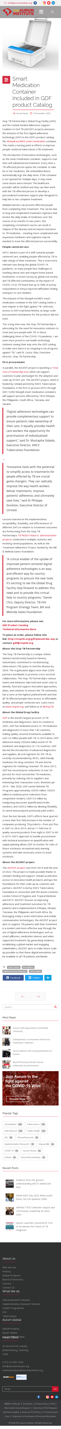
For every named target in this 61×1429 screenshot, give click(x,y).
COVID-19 (12, 1150)
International (14, 1131)
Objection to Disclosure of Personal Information (34, 1416)
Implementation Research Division (21, 1304)
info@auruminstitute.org (15, 1366)
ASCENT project (16, 867)
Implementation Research (14, 971)
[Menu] (41, 12)
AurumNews (28, 967)
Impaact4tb (47, 1144)
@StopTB (48, 706)
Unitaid (10, 1157)
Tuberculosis (14, 967)
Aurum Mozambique (33, 1157)
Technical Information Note (19, 629)
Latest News (35, 971)
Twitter (34, 978)
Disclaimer (28, 1403)
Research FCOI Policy (31, 1412)
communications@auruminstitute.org (22, 1370)
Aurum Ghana (32, 1150)
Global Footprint (11, 1275)
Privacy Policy (41, 1403)
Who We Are (9, 1267)
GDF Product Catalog (15, 625)
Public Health (36, 1131)
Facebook (13, 978)
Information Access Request (17, 1408)
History (6, 1271)
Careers (6, 1283)
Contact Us (8, 1287)
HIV (9, 1137)
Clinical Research (28, 1137)
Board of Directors (12, 1279)
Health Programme (13, 1308)
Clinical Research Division (16, 1299)
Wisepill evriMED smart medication (26, 141)
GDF (4, 717)
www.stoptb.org (14, 706)
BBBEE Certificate (12, 1403)
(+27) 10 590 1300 (13, 1362)
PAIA (52, 1403)
